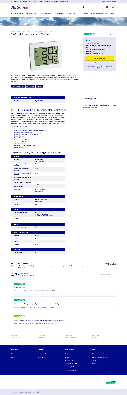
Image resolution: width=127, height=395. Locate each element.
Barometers (95, 337)
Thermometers (15, 337)
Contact (112, 13)
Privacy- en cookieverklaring (100, 357)
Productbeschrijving (18, 86)
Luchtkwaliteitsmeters (71, 337)
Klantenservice (69, 354)
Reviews (39, 86)
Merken (86, 13)
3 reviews (111, 34)
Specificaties (30, 86)
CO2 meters (14, 335)
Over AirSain (95, 360)
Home (13, 31)
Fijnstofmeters (42, 337)
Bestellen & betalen (70, 360)
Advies (13, 357)
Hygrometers (21, 31)
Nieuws (13, 354)
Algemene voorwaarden (98, 354)
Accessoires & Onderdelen (99, 13)
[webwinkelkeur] (16, 382)
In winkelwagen (99, 58)
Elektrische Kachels (45, 13)
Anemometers (96, 335)
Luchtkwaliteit (42, 357)
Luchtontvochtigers (31, 13)
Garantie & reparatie (70, 370)
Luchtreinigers (71, 13)
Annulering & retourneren (72, 367)
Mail (99, 66)
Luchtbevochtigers (58, 13)
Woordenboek (42, 354)
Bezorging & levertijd (71, 363)
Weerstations (68, 335)
